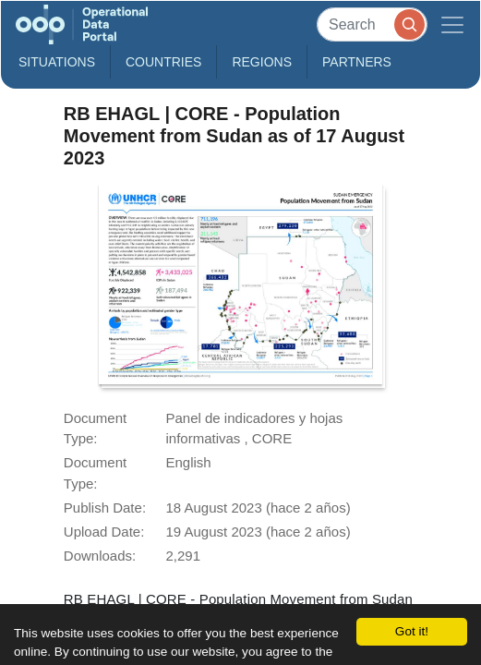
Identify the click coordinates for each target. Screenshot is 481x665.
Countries (163, 61)
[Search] (372, 24)
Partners (356, 61)
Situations (56, 61)
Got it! (411, 631)
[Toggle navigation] (452, 24)
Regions (262, 61)
